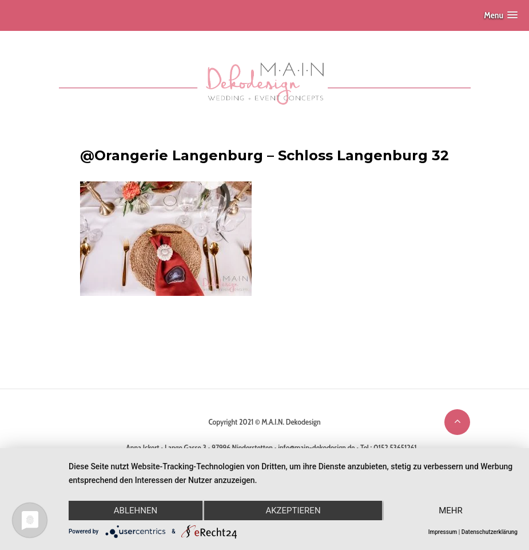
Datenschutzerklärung (490, 532)
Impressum (443, 532)
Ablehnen (135, 510)
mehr (451, 510)
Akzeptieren (292, 510)
